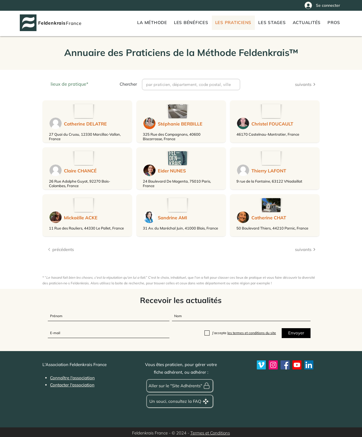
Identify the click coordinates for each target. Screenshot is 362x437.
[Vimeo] (261, 364)
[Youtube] (296, 364)
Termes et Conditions (210, 433)
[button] (334, 23)
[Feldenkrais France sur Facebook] (285, 364)
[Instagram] (273, 364)
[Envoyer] (296, 333)
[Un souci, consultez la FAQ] (179, 401)
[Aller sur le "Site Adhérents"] (179, 385)
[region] (87, 121)
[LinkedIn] (308, 364)
